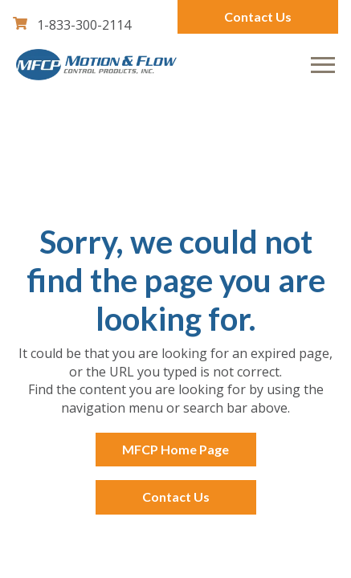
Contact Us (258, 16)
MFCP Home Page (175, 449)
